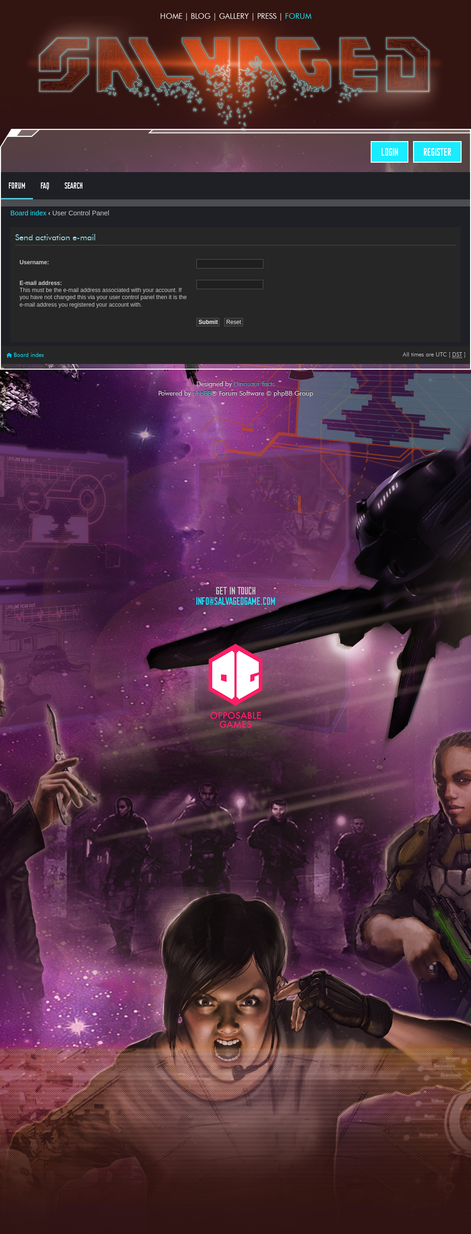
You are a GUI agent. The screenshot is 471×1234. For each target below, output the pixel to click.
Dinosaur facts (254, 384)
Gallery (234, 16)
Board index (28, 213)
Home (171, 16)
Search (74, 185)
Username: (34, 262)
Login (389, 152)
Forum (298, 16)
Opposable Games (235, 686)
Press (266, 16)
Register (437, 152)
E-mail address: (41, 283)
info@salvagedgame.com (236, 601)
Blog (201, 16)
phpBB (202, 393)
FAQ (45, 185)
